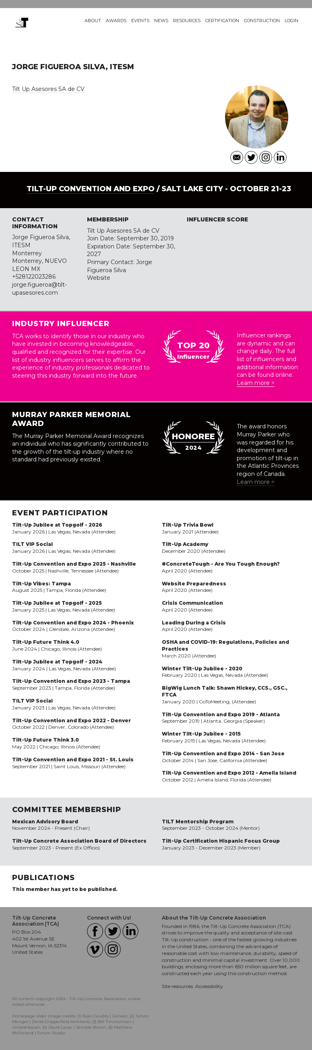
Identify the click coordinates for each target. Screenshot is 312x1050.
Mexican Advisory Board (45, 822)
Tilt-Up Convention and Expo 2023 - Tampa (71, 681)
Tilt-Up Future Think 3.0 (45, 740)
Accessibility (209, 986)
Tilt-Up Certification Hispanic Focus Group (221, 841)
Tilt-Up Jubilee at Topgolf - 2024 (57, 662)
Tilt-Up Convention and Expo (91, 188)
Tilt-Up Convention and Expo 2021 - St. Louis (73, 759)
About (93, 20)
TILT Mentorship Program (197, 822)
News (161, 20)
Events (140, 20)
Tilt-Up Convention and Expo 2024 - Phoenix (73, 623)
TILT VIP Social (32, 544)
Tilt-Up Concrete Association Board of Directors (79, 841)
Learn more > (256, 383)
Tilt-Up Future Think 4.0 (45, 642)
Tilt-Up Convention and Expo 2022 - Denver (71, 720)
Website (98, 277)
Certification (222, 20)
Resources (186, 20)
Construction (262, 20)
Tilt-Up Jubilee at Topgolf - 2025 (57, 603)
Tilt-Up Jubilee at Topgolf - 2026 (57, 525)
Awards (116, 20)
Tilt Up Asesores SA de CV (48, 89)
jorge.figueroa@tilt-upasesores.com (39, 288)
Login (291, 20)
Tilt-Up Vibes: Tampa (41, 584)
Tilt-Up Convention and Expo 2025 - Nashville (74, 564)
